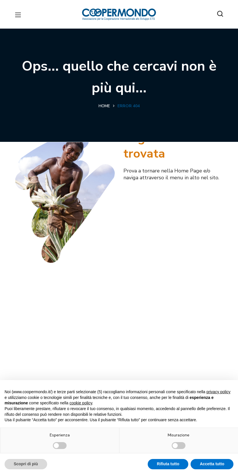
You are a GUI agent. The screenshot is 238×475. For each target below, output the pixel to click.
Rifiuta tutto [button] (168, 464)
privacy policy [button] (219, 391)
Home (104, 106)
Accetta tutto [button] (212, 464)
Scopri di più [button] (26, 464)
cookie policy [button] (80, 403)
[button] (220, 14)
